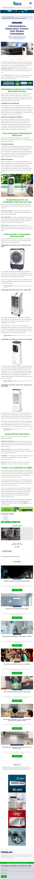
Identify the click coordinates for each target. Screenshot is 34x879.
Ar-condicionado (17, 606)
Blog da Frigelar (7, 75)
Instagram (5, 517)
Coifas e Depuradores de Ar (17, 717)
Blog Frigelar (6, 519)
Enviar (3, 876)
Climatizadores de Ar (10, 17)
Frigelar (21, 471)
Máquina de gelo (17, 578)
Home (3, 17)
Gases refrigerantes (17, 689)
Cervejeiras (17, 661)
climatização (25, 501)
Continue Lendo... (17, 617)
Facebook (5, 515)
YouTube (5, 518)
